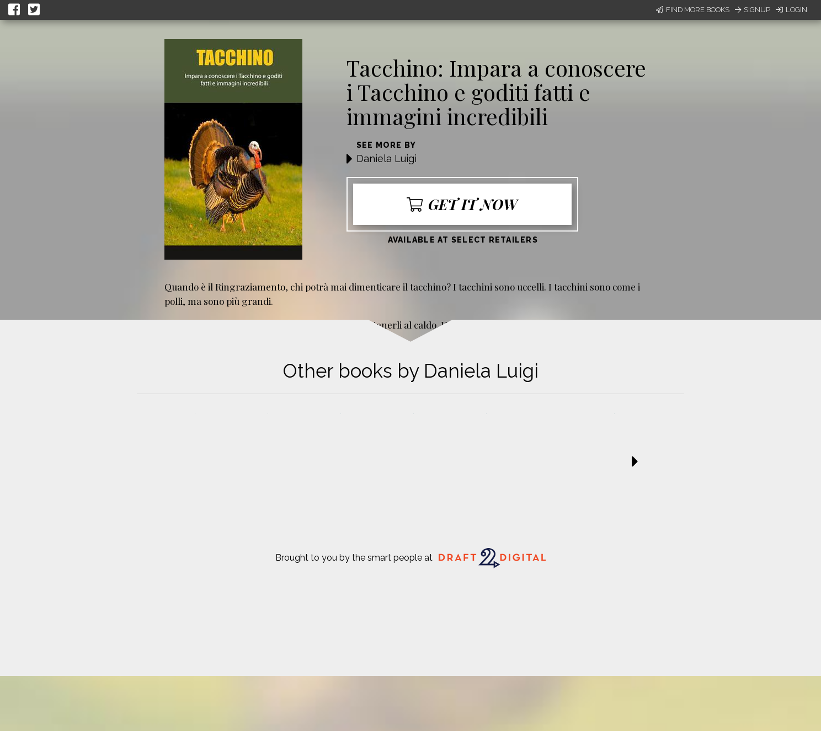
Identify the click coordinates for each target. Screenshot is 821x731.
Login (791, 10)
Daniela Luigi (386, 158)
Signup (752, 10)
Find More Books (692, 10)
